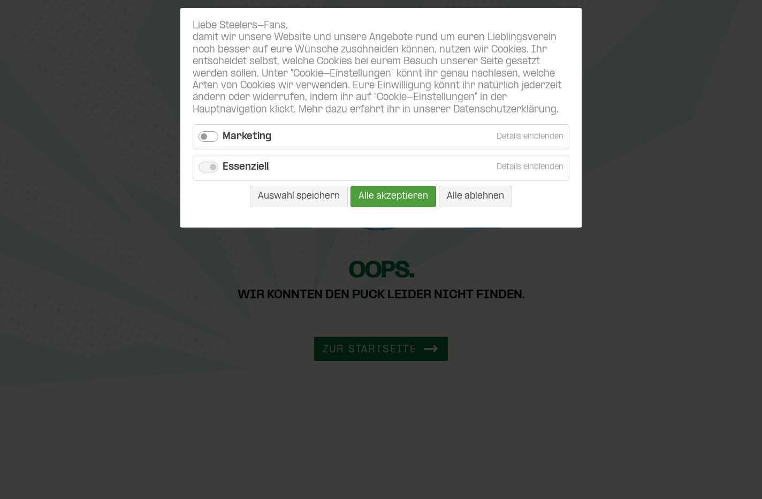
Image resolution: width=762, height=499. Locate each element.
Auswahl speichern (299, 196)
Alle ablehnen (475, 196)
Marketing (247, 137)
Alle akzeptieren (393, 196)
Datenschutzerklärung (505, 110)
